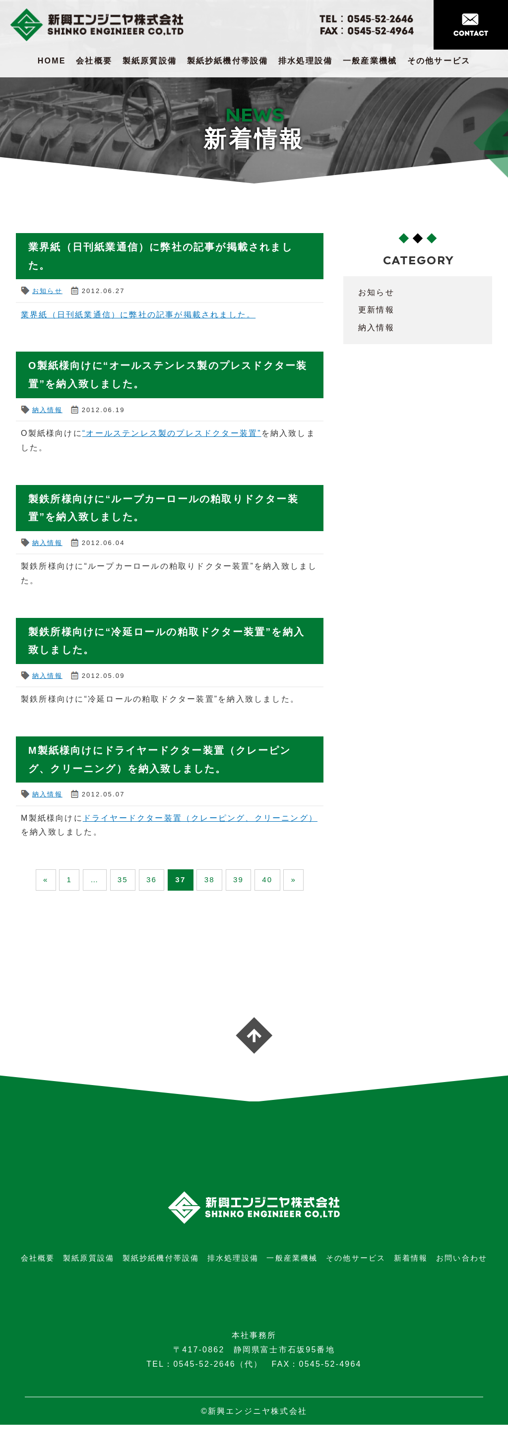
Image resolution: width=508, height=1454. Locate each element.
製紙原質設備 (150, 61)
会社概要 (94, 61)
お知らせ (47, 290)
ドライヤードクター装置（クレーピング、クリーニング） (200, 815)
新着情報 (411, 1287)
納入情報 (47, 408)
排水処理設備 (305, 61)
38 (229, 878)
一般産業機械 (370, 61)
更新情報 (376, 309)
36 (163, 878)
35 (130, 878)
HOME (52, 61)
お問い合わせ (461, 1287)
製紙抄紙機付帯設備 (227, 61)
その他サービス (438, 61)
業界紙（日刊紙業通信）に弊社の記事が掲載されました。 (138, 313)
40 (295, 878)
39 (262, 878)
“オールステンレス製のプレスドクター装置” (171, 432)
